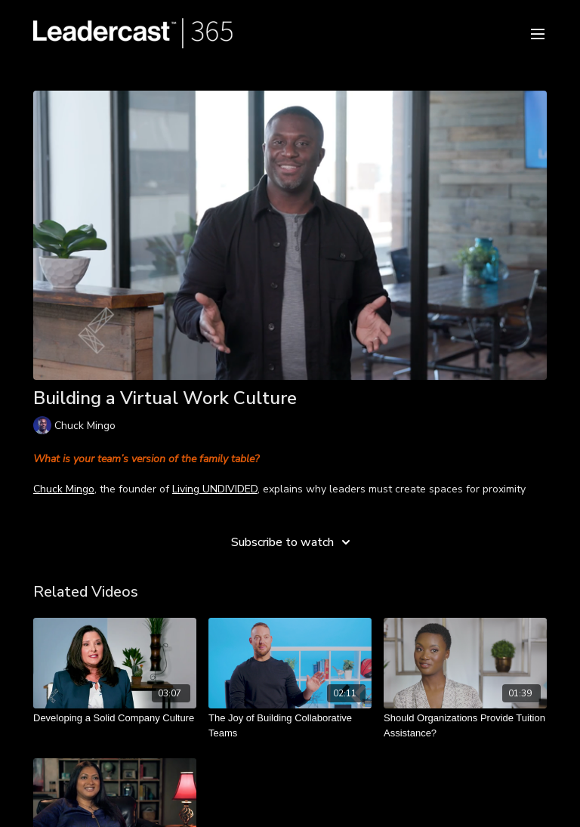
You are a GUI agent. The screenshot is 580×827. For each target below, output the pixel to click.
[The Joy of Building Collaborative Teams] (290, 725)
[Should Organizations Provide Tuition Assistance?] (465, 725)
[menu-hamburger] (538, 32)
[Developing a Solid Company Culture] (114, 718)
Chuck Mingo (63, 489)
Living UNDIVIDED (215, 489)
